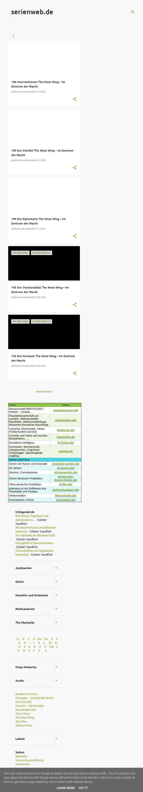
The (51, 646)
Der (39, 639)
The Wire (21, 721)
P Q (27, 646)
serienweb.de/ (66, 499)
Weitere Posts (44, 391)
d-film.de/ (65, 484)
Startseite (17, 36)
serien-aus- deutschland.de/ (65, 478)
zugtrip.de (66, 451)
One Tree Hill (23, 702)
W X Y (29, 650)
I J (32, 643)
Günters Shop (40, 36)
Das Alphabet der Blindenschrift (35, 535)
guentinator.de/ (66, 420)
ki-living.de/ (66, 442)
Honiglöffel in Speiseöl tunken (34, 543)
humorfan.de (66, 437)
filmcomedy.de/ (65, 495)
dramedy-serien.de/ (66, 463)
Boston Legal (89, 36)
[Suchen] (132, 11)
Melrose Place (23, 725)
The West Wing (24, 717)
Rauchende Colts (25, 709)
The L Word (22, 713)
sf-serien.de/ (65, 468)
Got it (83, 788)
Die (46, 639)
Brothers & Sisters (26, 694)
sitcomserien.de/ (65, 472)
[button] (74, 99)
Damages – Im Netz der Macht (34, 698)
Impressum (22, 764)
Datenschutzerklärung (29, 760)
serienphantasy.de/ (65, 489)
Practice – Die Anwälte (29, 706)
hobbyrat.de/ (66, 430)
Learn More (66, 788)
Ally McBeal (65, 36)
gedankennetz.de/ (65, 410)
